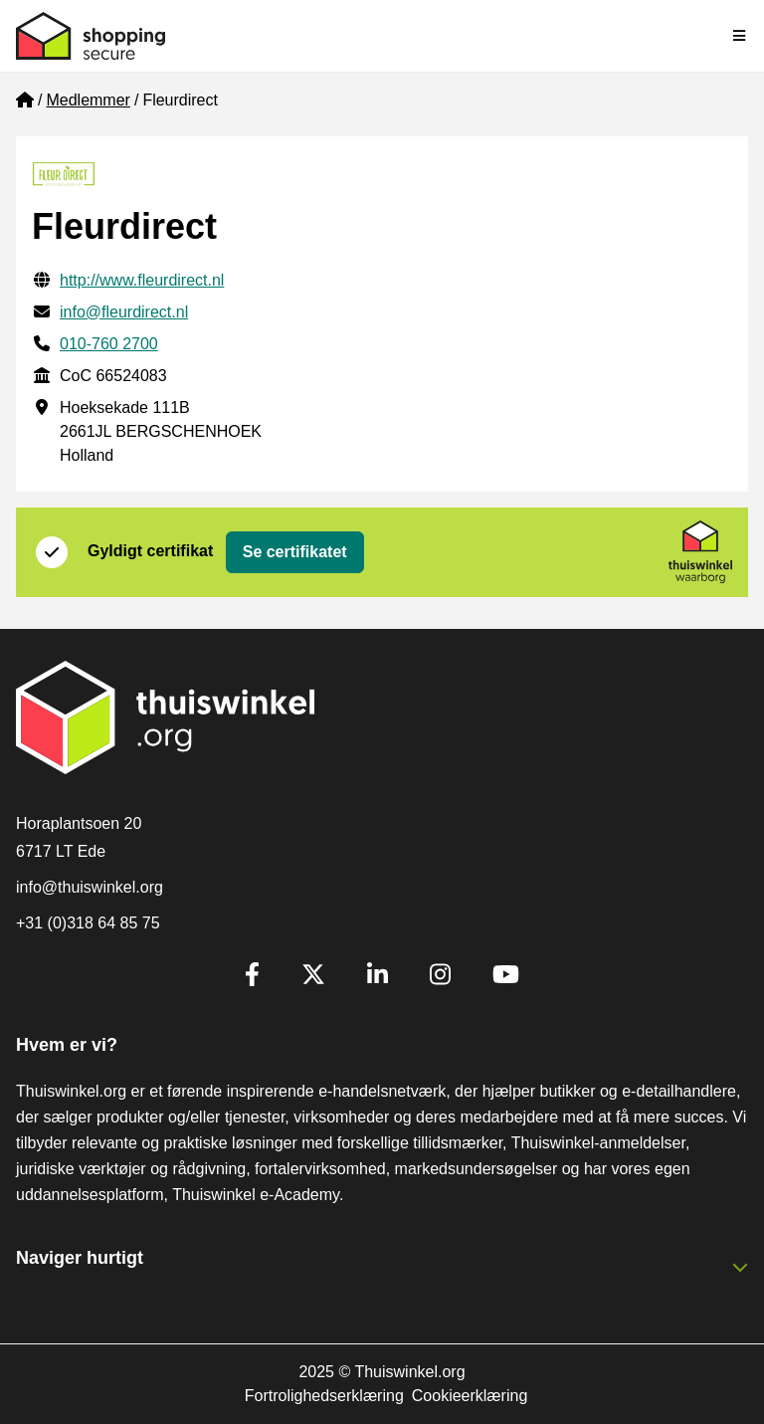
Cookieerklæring (470, 1395)
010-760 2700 (109, 343)
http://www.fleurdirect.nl (142, 280)
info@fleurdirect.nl (124, 312)
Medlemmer (87, 100)
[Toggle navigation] (740, 36)
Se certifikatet (295, 551)
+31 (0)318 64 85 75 (88, 923)
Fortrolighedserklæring (324, 1395)
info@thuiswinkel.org (89, 887)
